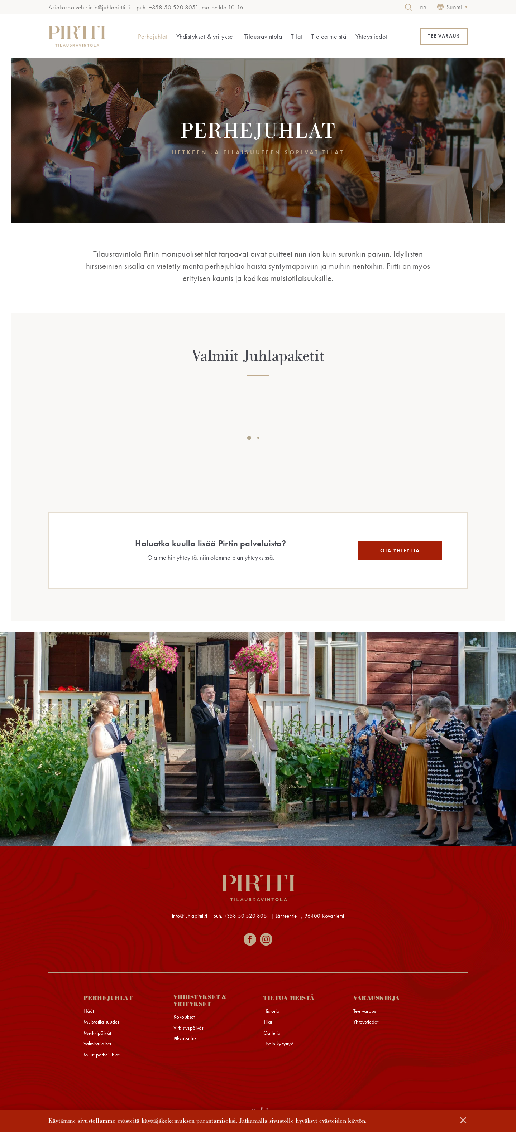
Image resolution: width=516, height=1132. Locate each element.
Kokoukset (184, 1017)
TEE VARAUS (444, 36)
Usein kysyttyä (278, 1043)
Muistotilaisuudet (101, 1022)
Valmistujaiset (97, 1043)
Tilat (296, 36)
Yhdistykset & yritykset (205, 36)
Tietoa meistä (329, 36)
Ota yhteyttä (400, 550)
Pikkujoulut (184, 1038)
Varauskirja (376, 998)
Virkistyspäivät (188, 1028)
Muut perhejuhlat (101, 1054)
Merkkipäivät (97, 1033)
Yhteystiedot (371, 36)
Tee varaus (364, 1011)
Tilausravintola (263, 36)
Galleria (272, 1033)
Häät (88, 1011)
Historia (271, 1011)
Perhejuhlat (152, 36)
